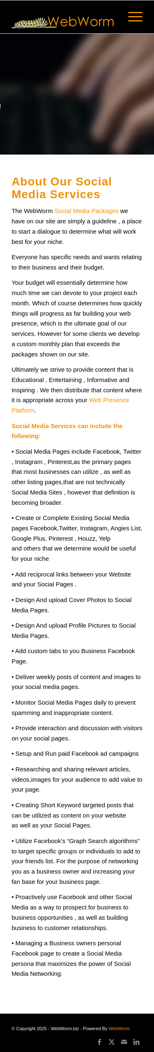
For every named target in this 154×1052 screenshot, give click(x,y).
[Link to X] (112, 1042)
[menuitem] (131, 16)
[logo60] (63, 16)
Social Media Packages (87, 210)
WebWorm (119, 1028)
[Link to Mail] (124, 1042)
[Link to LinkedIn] (136, 1042)
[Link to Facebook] (99, 1042)
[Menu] (131, 16)
